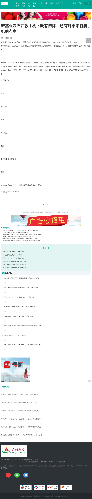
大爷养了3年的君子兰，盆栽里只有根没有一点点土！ (19, 297)
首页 (17, 3)
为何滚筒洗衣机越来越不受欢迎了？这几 (14, 261)
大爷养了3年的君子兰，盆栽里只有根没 (14, 258)
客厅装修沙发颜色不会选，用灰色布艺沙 (14, 267)
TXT (57, 462)
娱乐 (40, 3)
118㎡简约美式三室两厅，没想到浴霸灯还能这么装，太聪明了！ (21, 230)
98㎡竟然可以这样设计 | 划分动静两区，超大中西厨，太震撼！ (20, 238)
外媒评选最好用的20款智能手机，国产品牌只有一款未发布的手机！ (22, 240)
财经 (29, 3)
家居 (57, 3)
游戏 (17, 6)
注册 (80, 3)
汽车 (34, 3)
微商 (34, 6)
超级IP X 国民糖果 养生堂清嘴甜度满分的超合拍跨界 (18, 236)
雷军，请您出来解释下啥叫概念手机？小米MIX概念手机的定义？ (22, 344)
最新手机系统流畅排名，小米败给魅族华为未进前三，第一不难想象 (22, 234)
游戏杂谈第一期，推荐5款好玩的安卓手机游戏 (16, 232)
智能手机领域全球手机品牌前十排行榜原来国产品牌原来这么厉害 (22, 325)
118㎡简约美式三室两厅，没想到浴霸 (13, 252)
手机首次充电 (14, 192)
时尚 (51, 3)
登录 (74, 3)
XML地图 (44, 462)
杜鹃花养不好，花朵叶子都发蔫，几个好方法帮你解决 (19, 316)
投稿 (87, 3)
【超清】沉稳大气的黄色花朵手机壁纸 (15, 335)
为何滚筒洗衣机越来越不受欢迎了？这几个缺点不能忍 (19, 306)
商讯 (23, 6)
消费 (29, 6)
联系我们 (36, 462)
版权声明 (63, 462)
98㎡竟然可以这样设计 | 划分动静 (12, 255)
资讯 (23, 3)
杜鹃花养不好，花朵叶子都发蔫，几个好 (14, 264)
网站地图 (52, 462)
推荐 (5, 330)
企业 (63, 3)
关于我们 (29, 462)
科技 (46, 3)
